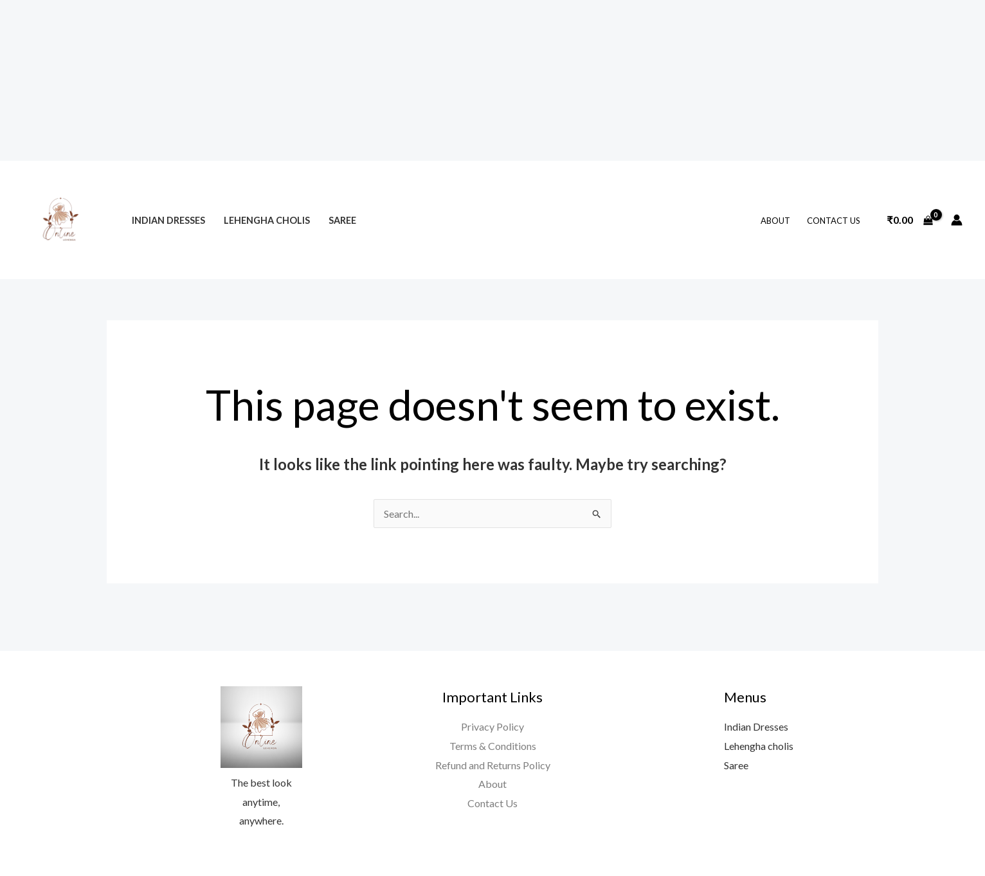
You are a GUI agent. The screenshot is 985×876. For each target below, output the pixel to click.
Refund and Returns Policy (492, 765)
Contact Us (833, 220)
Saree (342, 220)
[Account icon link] (956, 220)
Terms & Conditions (492, 746)
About (775, 220)
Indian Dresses (168, 220)
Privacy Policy (492, 726)
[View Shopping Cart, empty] (909, 220)
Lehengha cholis (267, 220)
